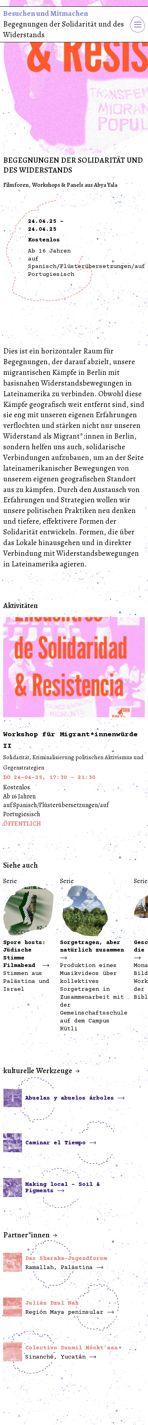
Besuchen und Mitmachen (45, 13)
